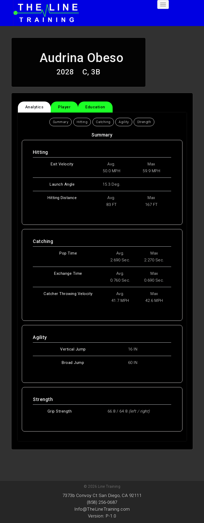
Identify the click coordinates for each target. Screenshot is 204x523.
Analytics (34, 107)
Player (64, 107)
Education (95, 107)
